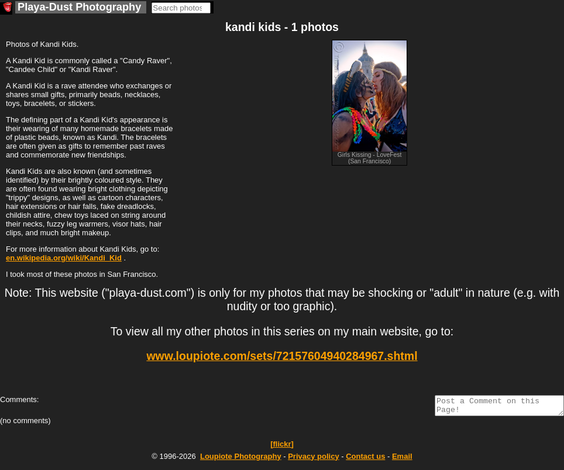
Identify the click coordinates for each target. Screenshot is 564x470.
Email (402, 459)
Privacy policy (313, 459)
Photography (240, 459)
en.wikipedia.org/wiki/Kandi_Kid (64, 257)
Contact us (365, 459)
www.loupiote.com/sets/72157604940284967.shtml (281, 355)
